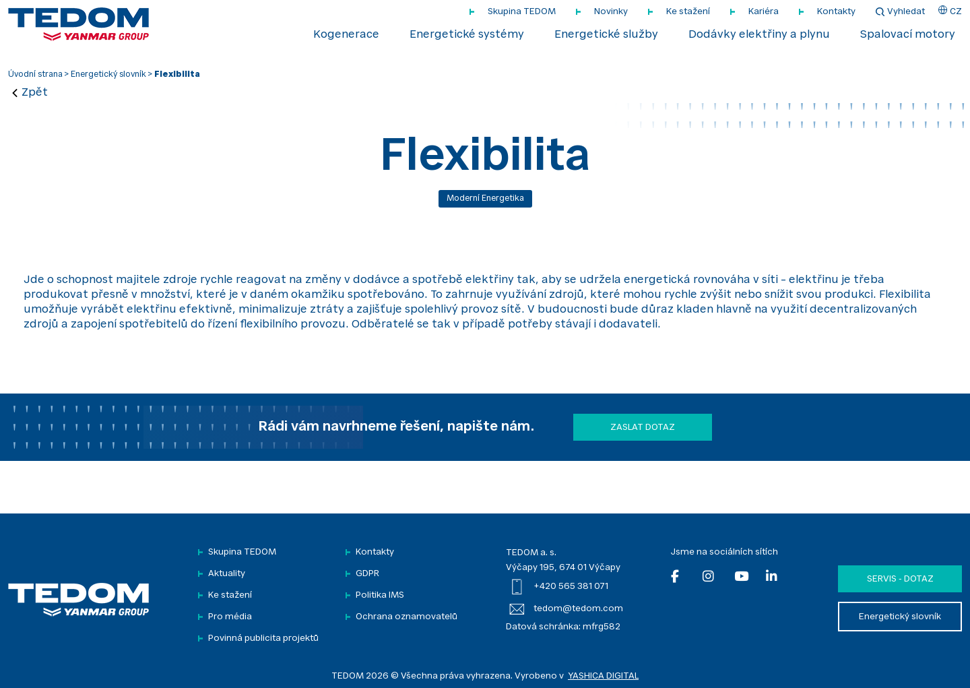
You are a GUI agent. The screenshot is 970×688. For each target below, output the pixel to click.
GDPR (367, 573)
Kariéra (763, 11)
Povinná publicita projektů (263, 638)
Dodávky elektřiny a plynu (759, 35)
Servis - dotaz (900, 579)
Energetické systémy (467, 35)
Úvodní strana (35, 75)
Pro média (230, 617)
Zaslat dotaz (642, 427)
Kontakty (836, 11)
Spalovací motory (907, 35)
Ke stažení (688, 11)
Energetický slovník (108, 75)
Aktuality (226, 573)
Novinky (611, 11)
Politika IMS (380, 595)
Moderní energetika (485, 199)
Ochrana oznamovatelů (406, 617)
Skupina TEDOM (522, 11)
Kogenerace (346, 35)
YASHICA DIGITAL (603, 676)
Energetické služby (606, 35)
